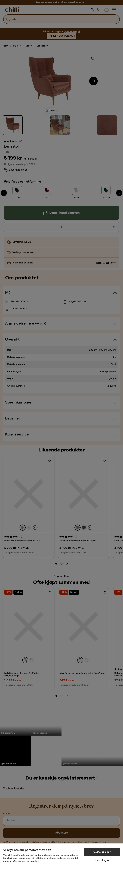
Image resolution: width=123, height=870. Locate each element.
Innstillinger (102, 860)
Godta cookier (102, 852)
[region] (61, 856)
